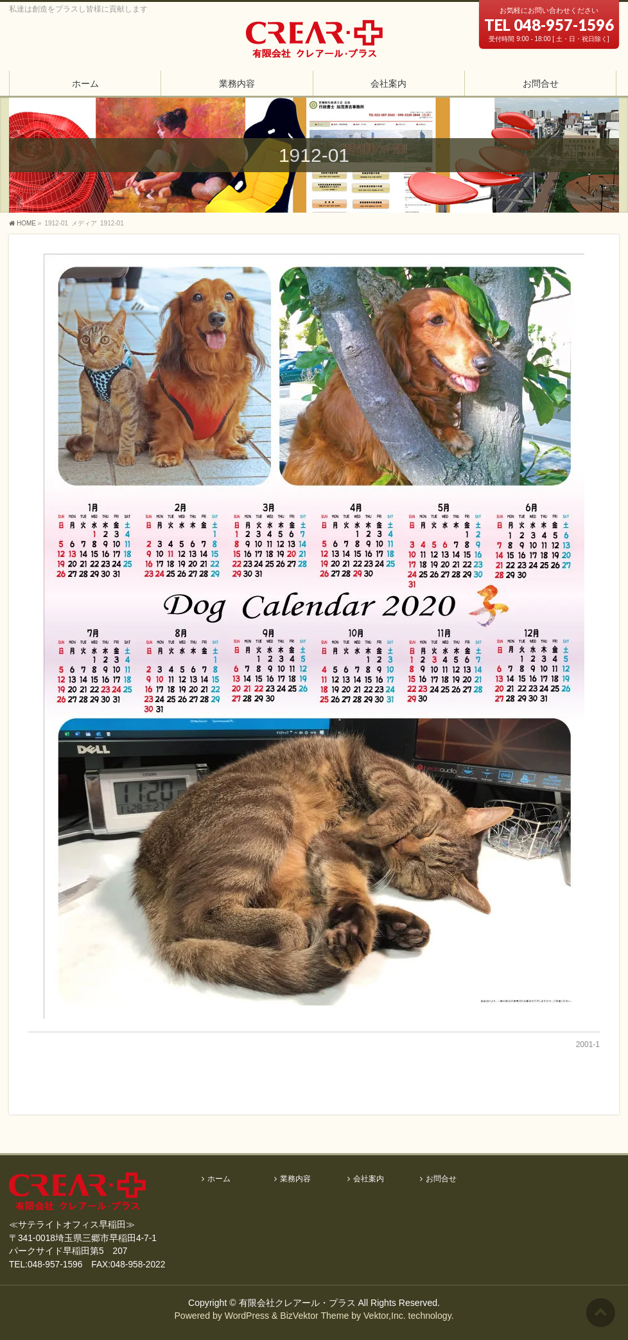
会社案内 (368, 1179)
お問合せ (441, 1179)
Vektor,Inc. (384, 1315)
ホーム (219, 1179)
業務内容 (295, 1179)
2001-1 (588, 1044)
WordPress (247, 1315)
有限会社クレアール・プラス (297, 1303)
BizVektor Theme (314, 1315)
